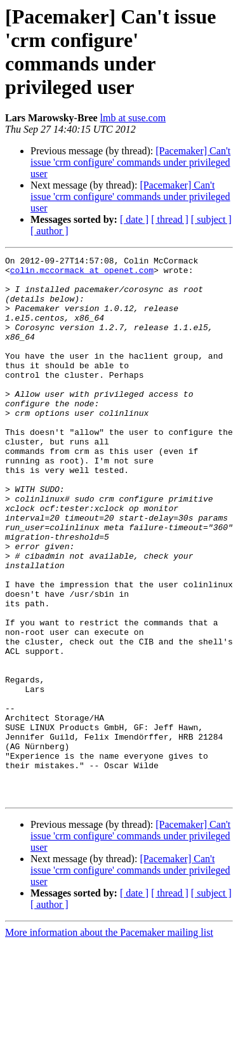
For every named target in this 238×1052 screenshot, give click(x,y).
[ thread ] (169, 219)
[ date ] (134, 219)
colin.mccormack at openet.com (82, 273)
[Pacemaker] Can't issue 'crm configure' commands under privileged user (130, 162)
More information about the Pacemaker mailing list (109, 1040)
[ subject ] (211, 219)
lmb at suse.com (133, 117)
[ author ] (49, 230)
